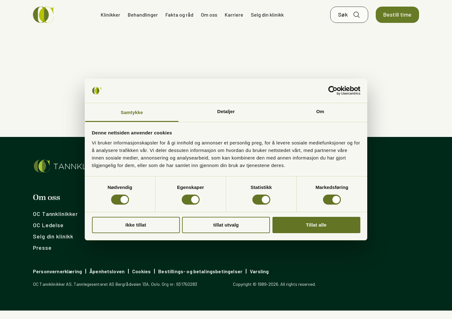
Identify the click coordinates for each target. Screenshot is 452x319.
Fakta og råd (179, 19)
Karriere (234, 19)
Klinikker (110, 19)
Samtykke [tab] (132, 112)
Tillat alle (316, 224)
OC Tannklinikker (55, 222)
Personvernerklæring (57, 280)
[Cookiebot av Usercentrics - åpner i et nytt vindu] (332, 90)
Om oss (209, 19)
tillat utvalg (226, 224)
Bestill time (397, 18)
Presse (42, 256)
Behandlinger (143, 19)
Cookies (141, 280)
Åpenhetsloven (107, 280)
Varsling (259, 280)
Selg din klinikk (267, 19)
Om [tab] (320, 111)
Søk (343, 18)
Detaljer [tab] (226, 111)
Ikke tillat (136, 224)
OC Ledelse (48, 233)
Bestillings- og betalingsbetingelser (200, 280)
